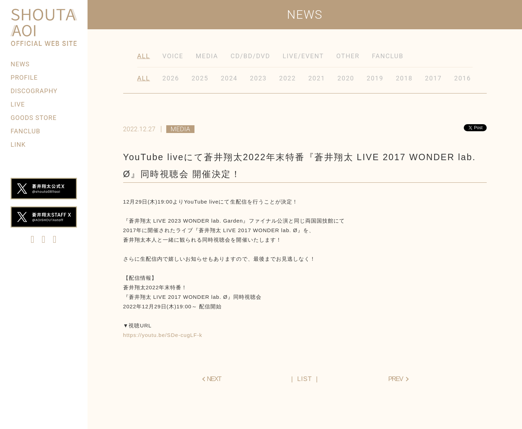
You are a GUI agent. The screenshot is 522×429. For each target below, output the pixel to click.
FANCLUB (25, 131)
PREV (395, 378)
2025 (200, 78)
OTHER (348, 56)
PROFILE (24, 77)
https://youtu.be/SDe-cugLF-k (163, 335)
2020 (345, 78)
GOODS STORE (33, 117)
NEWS (20, 64)
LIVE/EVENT (303, 56)
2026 (170, 78)
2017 (433, 78)
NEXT (214, 378)
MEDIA (207, 56)
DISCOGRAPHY (34, 91)
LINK (18, 144)
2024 (229, 78)
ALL (143, 56)
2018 (404, 78)
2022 (287, 78)
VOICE (173, 56)
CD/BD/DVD (250, 56)
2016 (462, 78)
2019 (375, 78)
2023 (258, 78)
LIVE (18, 104)
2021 (316, 78)
